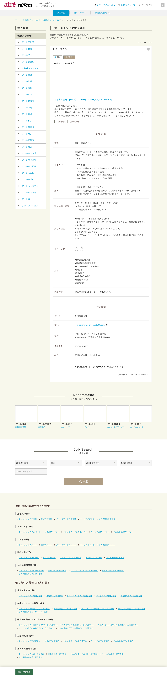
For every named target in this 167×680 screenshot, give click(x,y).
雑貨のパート (46, 545)
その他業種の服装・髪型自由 (30, 657)
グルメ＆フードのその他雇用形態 (84, 571)
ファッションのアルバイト (29, 532)
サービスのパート (87, 545)
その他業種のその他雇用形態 (30, 574)
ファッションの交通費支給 (29, 641)
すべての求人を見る (106, 5)
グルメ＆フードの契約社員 (70, 558)
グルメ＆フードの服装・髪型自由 (84, 654)
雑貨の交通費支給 (52, 641)
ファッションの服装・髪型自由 (31, 654)
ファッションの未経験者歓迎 (30, 596)
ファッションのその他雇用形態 (31, 571)
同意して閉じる (24, 672)
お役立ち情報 (101, 13)
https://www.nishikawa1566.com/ (91, 325)
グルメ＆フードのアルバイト (75, 532)
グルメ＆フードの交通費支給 (75, 641)
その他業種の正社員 (107, 519)
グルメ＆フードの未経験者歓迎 (79, 596)
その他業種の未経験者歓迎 (131, 596)
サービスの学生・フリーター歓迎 (131, 609)
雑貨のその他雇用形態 (57, 571)
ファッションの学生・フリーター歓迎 (34, 609)
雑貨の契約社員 (49, 558)
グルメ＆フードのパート (66, 545)
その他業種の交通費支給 (123, 641)
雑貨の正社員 (46, 519)
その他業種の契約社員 (115, 558)
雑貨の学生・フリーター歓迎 (65, 609)
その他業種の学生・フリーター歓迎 (33, 612)
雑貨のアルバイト (52, 532)
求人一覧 (61, 13)
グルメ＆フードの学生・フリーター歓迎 (97, 609)
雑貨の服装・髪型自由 (57, 654)
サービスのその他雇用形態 (113, 571)
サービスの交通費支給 (100, 641)
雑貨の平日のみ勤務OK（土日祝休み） (77, 625)
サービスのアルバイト (100, 532)
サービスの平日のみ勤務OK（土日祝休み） (36, 628)
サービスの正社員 (87, 519)
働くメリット (80, 13)
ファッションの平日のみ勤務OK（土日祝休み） (38, 625)
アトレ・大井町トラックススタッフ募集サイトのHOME (38, 20)
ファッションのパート (28, 545)
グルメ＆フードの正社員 (66, 519)
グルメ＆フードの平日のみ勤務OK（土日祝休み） (118, 625)
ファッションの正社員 (28, 519)
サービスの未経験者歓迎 (106, 596)
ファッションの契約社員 (29, 558)
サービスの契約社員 (94, 558)
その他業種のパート (107, 545)
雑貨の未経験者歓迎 (54, 596)
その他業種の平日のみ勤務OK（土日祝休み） (76, 628)
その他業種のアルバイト (123, 532)
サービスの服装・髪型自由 (113, 654)
